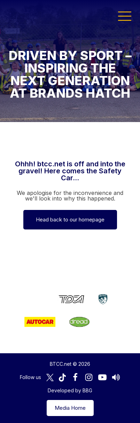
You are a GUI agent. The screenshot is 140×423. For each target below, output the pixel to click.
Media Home (70, 408)
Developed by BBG (70, 390)
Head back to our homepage (70, 219)
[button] (124, 15)
